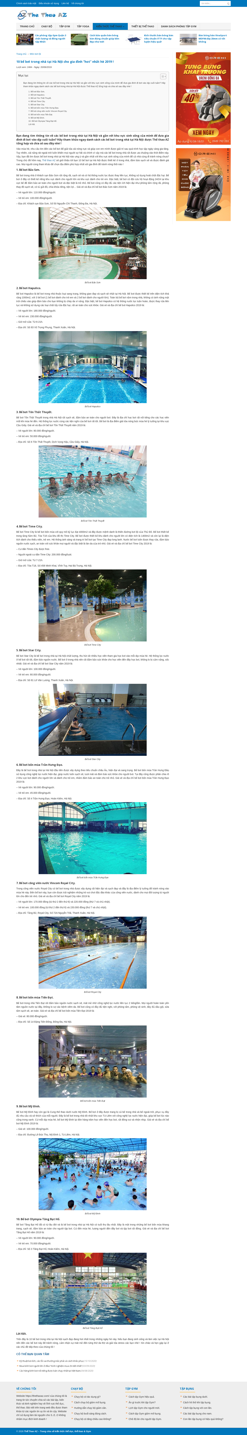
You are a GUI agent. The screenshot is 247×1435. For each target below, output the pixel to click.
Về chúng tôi (77, 3)
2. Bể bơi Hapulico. (36, 95)
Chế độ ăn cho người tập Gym (145, 1419)
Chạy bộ (46, 26)
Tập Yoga (83, 26)
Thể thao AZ (49, 160)
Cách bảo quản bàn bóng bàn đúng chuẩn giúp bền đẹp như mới (104, 38)
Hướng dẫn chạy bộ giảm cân (90, 1408)
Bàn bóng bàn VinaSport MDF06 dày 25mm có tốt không (213, 38)
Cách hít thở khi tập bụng (196, 1402)
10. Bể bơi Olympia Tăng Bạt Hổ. (42, 121)
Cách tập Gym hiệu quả (141, 1396)
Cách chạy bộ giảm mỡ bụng (89, 1402)
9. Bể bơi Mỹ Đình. (36, 118)
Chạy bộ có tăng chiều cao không (92, 1419)
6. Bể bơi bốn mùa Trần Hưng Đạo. (43, 108)
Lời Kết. (31, 124)
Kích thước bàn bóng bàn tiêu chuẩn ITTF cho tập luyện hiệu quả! (158, 38)
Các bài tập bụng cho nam (197, 1413)
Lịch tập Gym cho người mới (144, 1408)
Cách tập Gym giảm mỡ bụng (144, 1413)
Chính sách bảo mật (26, 3)
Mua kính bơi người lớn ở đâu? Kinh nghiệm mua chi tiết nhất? (57, 1365)
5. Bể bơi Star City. (36, 105)
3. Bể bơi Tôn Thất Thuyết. (39, 98)
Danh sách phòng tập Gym (178, 26)
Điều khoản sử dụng (49, 3)
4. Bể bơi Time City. (36, 101)
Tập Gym (64, 26)
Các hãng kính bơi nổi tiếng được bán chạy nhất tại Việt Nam (56, 1370)
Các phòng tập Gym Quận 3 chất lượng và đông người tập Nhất (50, 38)
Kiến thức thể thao (110, 26)
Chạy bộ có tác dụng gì (86, 1396)
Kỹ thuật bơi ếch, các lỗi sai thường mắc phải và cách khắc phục (57, 1360)
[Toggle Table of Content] (161, 76)
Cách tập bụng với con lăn (197, 1408)
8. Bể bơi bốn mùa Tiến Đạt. (40, 115)
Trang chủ (27, 26)
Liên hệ (65, 3)
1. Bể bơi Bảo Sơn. (36, 92)
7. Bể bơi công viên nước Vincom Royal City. (47, 111)
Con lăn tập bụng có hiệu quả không (202, 1419)
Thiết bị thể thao (142, 26)
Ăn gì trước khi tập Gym (141, 1402)
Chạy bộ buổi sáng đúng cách (90, 1413)
